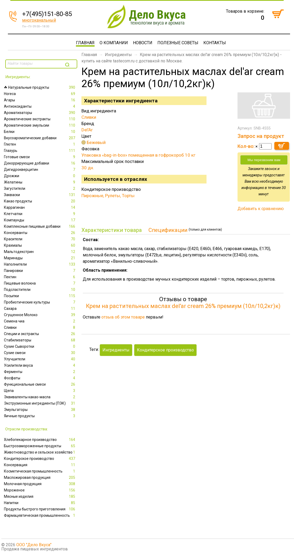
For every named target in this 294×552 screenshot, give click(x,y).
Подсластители (40, 289)
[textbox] (34, 63)
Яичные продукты (40, 416)
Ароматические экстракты (40, 119)
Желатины (40, 182)
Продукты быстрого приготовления (40, 509)
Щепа (40, 390)
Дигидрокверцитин (40, 169)
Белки (40, 131)
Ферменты (40, 372)
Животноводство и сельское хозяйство (40, 452)
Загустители (40, 188)
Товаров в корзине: (245, 11)
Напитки (40, 503)
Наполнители (40, 264)
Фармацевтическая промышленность (40, 515)
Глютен (40, 144)
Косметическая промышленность (40, 471)
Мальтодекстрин (40, 251)
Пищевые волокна (40, 283)
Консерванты (40, 233)
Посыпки (40, 296)
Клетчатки (40, 214)
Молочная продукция (40, 484)
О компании (114, 42)
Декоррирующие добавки (40, 163)
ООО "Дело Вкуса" (33, 544)
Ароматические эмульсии (40, 125)
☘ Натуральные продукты (40, 87)
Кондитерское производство (40, 458)
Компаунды (40, 220)
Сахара (40, 308)
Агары (40, 100)
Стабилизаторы (40, 340)
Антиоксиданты (40, 106)
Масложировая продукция (40, 477)
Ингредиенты (118, 54)
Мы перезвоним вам (263, 160)
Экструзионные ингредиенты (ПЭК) (40, 403)
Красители (40, 239)
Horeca (40, 94)
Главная (85, 42)
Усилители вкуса (40, 365)
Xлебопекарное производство (40, 439)
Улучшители (40, 359)
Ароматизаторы (40, 113)
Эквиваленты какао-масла (40, 397)
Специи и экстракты (40, 334)
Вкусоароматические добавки (40, 138)
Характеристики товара (111, 230)
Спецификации (167, 230)
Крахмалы (40, 245)
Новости (142, 42)
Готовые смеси (40, 157)
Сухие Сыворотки (40, 346)
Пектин (40, 277)
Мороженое (40, 490)
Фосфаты (40, 378)
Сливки (40, 327)
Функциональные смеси (40, 384)
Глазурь (40, 150)
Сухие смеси (40, 353)
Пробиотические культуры (40, 302)
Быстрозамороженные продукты (40, 446)
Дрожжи (40, 176)
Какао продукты (40, 201)
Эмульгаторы (40, 409)
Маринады (40, 258)
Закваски (40, 195)
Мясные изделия (40, 496)
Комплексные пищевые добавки (40, 226)
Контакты (214, 42)
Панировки (40, 270)
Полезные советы (177, 42)
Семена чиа (40, 321)
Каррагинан (40, 207)
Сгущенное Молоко (40, 315)
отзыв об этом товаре (123, 317)
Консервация (40, 465)
